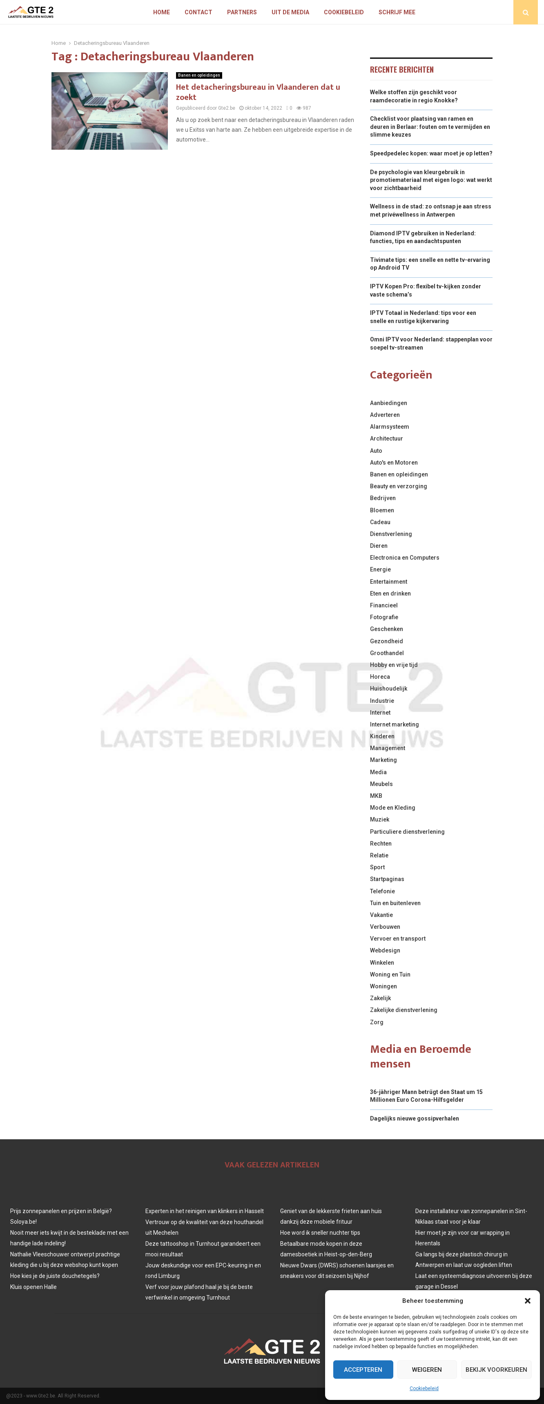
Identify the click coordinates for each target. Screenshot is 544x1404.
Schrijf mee (397, 12)
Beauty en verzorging (398, 486)
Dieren (379, 546)
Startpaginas (387, 879)
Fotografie (384, 617)
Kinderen (382, 736)
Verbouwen (385, 926)
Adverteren (385, 415)
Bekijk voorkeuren (496, 1369)
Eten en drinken (390, 593)
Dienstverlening (391, 534)
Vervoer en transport (398, 938)
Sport (377, 867)
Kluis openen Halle (33, 1287)
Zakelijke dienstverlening (403, 1010)
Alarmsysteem (389, 426)
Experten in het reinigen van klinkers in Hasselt (204, 1211)
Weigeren (427, 1369)
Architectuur (386, 438)
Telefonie (382, 891)
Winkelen (382, 962)
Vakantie (381, 915)
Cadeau (380, 522)
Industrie (382, 701)
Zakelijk (380, 998)
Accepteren (363, 1369)
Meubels (381, 784)
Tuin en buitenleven (395, 903)
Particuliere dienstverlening (407, 831)
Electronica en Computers (404, 557)
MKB (376, 796)
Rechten (381, 843)
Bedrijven (383, 498)
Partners (242, 12)
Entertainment (388, 581)
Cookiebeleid (424, 1388)
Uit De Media (290, 12)
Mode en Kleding (392, 807)
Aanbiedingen (388, 403)
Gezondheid (386, 641)
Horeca (380, 676)
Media (378, 772)
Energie (380, 569)
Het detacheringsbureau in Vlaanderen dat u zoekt (258, 92)
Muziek (379, 819)
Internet (380, 712)
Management (387, 748)
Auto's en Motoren (394, 462)
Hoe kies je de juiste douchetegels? (55, 1276)
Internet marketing (394, 724)
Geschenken (386, 629)
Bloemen (382, 510)
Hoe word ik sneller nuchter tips (320, 1232)
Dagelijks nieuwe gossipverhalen (414, 1118)
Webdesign (385, 950)
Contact (198, 12)
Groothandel (387, 653)
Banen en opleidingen (199, 75)
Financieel (384, 605)
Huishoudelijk (388, 688)
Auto (376, 450)
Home (161, 12)
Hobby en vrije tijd (394, 665)
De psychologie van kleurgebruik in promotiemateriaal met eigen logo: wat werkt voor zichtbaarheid (431, 180)
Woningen (383, 986)
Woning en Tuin (390, 974)
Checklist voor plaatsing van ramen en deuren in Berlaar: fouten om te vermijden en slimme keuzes (430, 126)
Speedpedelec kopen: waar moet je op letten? (431, 153)
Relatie (379, 855)
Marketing (383, 760)
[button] (528, 1301)
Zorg (376, 1022)
